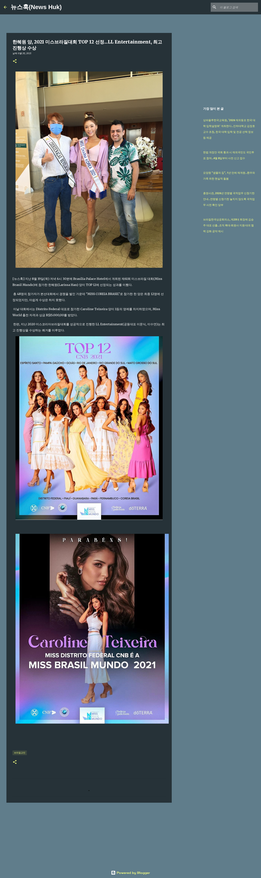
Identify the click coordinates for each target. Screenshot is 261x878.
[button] (14, 61)
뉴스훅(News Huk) (36, 7)
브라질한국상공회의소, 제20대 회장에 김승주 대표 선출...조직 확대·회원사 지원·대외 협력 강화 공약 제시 (228, 225)
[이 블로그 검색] (238, 7)
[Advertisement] (89, 834)
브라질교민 (19, 752)
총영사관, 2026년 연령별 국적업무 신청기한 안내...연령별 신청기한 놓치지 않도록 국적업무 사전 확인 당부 (229, 199)
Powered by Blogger (130, 873)
